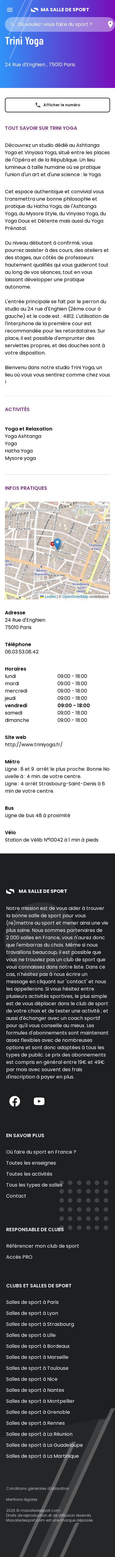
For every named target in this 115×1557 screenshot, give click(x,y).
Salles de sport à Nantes (35, 1390)
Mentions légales (22, 1499)
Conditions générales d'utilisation (37, 1488)
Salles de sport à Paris (32, 1302)
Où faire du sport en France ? (41, 1151)
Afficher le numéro (57, 105)
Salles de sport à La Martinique (42, 1456)
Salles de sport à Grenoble (38, 1412)
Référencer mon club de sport (42, 1246)
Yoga (11, 443)
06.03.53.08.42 (22, 651)
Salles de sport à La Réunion (39, 1434)
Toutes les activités (29, 1173)
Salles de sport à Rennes (35, 1423)
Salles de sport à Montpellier (40, 1401)
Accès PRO (19, 1257)
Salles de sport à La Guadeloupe (44, 1445)
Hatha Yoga (19, 450)
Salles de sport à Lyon (32, 1313)
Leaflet (48, 597)
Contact (16, 1195)
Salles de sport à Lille (31, 1335)
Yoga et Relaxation (28, 428)
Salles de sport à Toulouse (37, 1368)
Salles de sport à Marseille (37, 1357)
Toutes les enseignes (31, 1162)
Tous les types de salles (34, 1184)
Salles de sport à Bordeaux (38, 1346)
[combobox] (62, 24)
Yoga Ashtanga (23, 436)
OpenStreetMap (75, 597)
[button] (57, 544)
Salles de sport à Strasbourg (40, 1324)
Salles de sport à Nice (32, 1379)
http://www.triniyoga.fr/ (34, 744)
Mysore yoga (20, 458)
